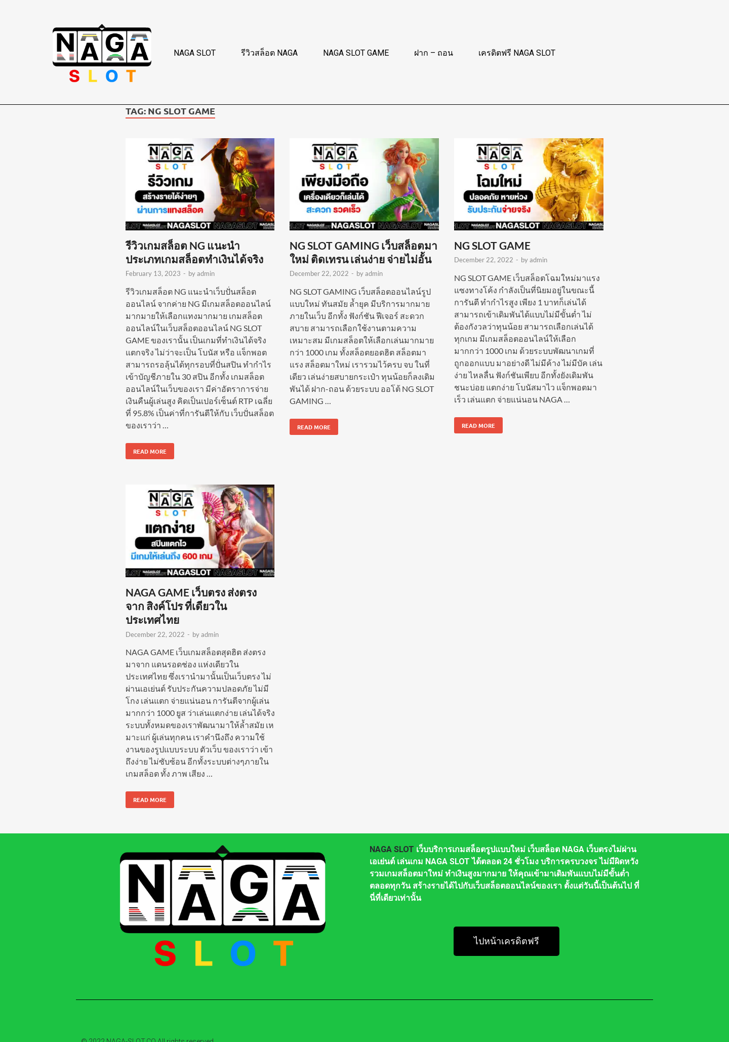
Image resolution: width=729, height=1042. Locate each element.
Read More (146, 449)
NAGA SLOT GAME (356, 53)
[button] (506, 941)
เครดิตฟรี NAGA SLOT (516, 53)
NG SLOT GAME (492, 245)
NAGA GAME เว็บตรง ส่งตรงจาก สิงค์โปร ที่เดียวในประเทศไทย (191, 606)
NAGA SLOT (195, 53)
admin (206, 273)
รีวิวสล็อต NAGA (269, 53)
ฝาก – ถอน (433, 53)
